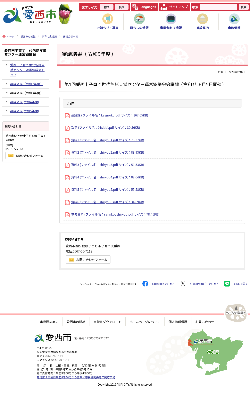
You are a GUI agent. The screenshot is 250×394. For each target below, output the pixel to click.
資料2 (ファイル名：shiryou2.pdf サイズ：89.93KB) (104, 152)
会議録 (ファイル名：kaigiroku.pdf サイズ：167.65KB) (106, 115)
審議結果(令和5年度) (24, 110)
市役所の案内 (49, 321)
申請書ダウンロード (107, 321)
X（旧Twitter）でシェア (199, 284)
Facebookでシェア (158, 284)
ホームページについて (145, 321)
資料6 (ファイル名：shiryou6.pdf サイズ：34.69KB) (104, 202)
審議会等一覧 (70, 36)
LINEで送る (236, 284)
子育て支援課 (49, 36)
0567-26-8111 (54, 355)
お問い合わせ (204, 321)
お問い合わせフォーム (88, 259)
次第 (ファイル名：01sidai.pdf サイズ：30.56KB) (102, 127)
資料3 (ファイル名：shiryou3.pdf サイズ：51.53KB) (104, 164)
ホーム (8, 36)
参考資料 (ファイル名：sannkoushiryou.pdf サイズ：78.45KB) (112, 214)
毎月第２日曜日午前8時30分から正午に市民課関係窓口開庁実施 (76, 377)
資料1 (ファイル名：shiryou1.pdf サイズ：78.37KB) (104, 140)
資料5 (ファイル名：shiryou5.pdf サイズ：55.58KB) (104, 189)
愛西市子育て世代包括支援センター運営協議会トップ (27, 70)
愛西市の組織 (28, 36)
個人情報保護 (178, 321)
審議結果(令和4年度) (24, 101)
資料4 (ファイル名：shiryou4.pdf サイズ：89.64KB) (104, 177)
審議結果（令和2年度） (26, 83)
